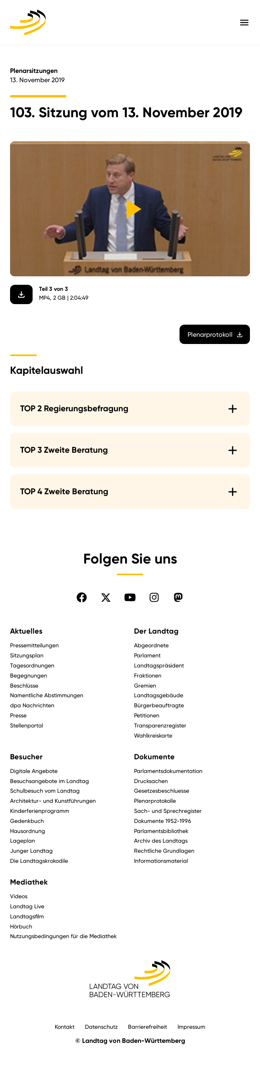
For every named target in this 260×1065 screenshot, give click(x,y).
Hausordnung (27, 830)
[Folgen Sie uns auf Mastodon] (178, 597)
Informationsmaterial (161, 860)
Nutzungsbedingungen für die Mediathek (63, 935)
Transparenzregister (160, 725)
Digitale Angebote (34, 770)
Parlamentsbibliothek (161, 830)
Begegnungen (28, 675)
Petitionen (146, 715)
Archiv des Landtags (161, 840)
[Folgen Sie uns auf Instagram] (154, 597)
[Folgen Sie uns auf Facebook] (82, 597)
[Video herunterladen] (21, 294)
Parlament (147, 655)
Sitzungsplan (26, 655)
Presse (18, 715)
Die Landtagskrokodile (39, 860)
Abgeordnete (151, 645)
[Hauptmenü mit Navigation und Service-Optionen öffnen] (244, 22)
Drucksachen (151, 780)
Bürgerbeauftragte (159, 705)
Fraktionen (147, 675)
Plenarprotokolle (155, 800)
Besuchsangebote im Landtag (49, 780)
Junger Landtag (31, 850)
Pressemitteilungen (34, 645)
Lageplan (22, 840)
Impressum (191, 1026)
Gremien (145, 685)
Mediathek (29, 882)
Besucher (26, 756)
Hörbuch (21, 926)
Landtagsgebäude (158, 695)
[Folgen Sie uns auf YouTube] (130, 597)
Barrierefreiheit (147, 1026)
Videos (18, 896)
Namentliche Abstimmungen (46, 695)
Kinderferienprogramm (39, 810)
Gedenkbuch (27, 820)
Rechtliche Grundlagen (164, 850)
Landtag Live (27, 906)
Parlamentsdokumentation (168, 770)
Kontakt (64, 1026)
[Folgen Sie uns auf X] (106, 597)
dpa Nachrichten (32, 705)
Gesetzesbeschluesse (161, 790)
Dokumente (154, 756)
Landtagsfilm (27, 916)
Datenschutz (101, 1026)
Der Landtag (156, 631)
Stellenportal (26, 725)
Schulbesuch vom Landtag (45, 790)
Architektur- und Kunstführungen (53, 800)
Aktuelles (26, 631)
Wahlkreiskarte (153, 735)
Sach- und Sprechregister (168, 810)
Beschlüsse (24, 685)
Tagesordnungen (32, 665)
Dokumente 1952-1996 (162, 820)
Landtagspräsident (159, 665)
